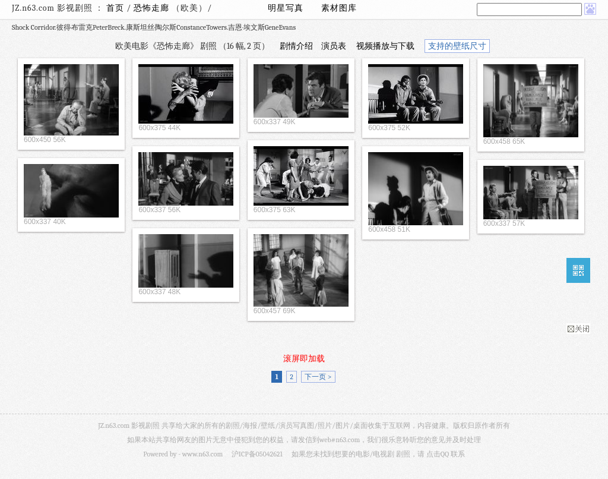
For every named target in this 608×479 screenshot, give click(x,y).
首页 (115, 8)
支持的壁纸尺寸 (457, 46)
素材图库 (339, 8)
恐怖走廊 (153, 8)
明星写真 (285, 8)
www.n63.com (202, 454)
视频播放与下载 (385, 46)
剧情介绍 (296, 46)
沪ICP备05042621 (257, 454)
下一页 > (318, 377)
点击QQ (437, 454)
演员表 (333, 46)
